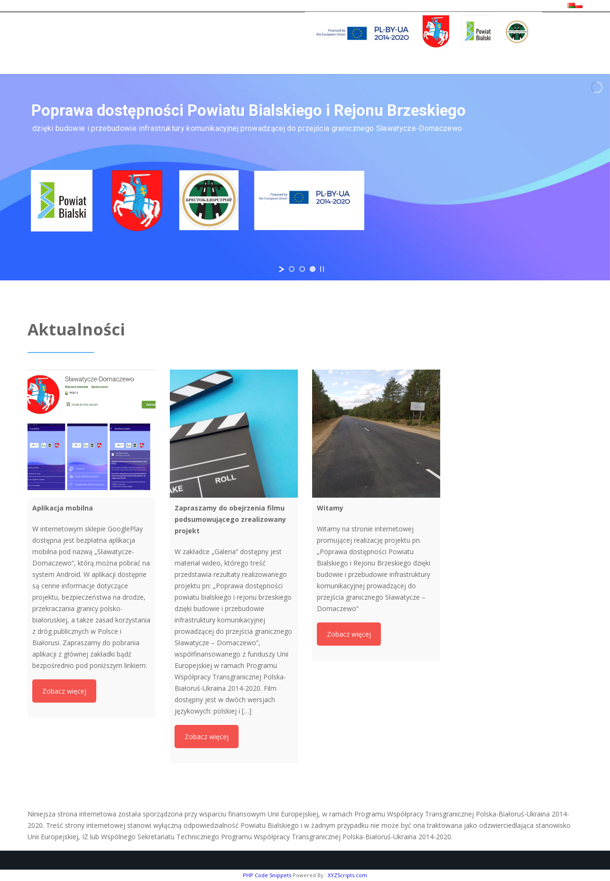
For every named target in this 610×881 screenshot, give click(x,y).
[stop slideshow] (322, 269)
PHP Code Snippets (267, 875)
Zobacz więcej (64, 691)
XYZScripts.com (347, 875)
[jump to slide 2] (302, 269)
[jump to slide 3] (312, 269)
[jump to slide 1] (292, 269)
